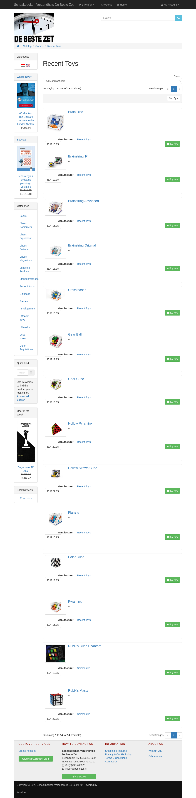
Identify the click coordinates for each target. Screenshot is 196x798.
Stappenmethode (27, 278)
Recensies (26, 498)
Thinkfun (25, 327)
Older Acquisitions (26, 347)
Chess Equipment (26, 236)
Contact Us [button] (79, 776)
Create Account (27, 750)
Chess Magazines (26, 258)
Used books (23, 336)
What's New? (24, 76)
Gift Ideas (25, 293)
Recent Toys (84, 139)
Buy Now (172, 144)
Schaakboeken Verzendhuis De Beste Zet (44, 4)
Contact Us (111, 761)
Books (23, 216)
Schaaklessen (156, 756)
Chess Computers (26, 225)
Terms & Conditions (116, 758)
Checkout (106, 4)
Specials (21, 139)
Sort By (173, 98)
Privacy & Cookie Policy (118, 754)
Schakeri (21, 792)
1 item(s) (86, 4)
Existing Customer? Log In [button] (35, 759)
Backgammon (27, 308)
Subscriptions (27, 286)
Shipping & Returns (116, 750)
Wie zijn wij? (155, 750)
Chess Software (24, 247)
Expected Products (25, 269)
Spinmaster (83, 668)
